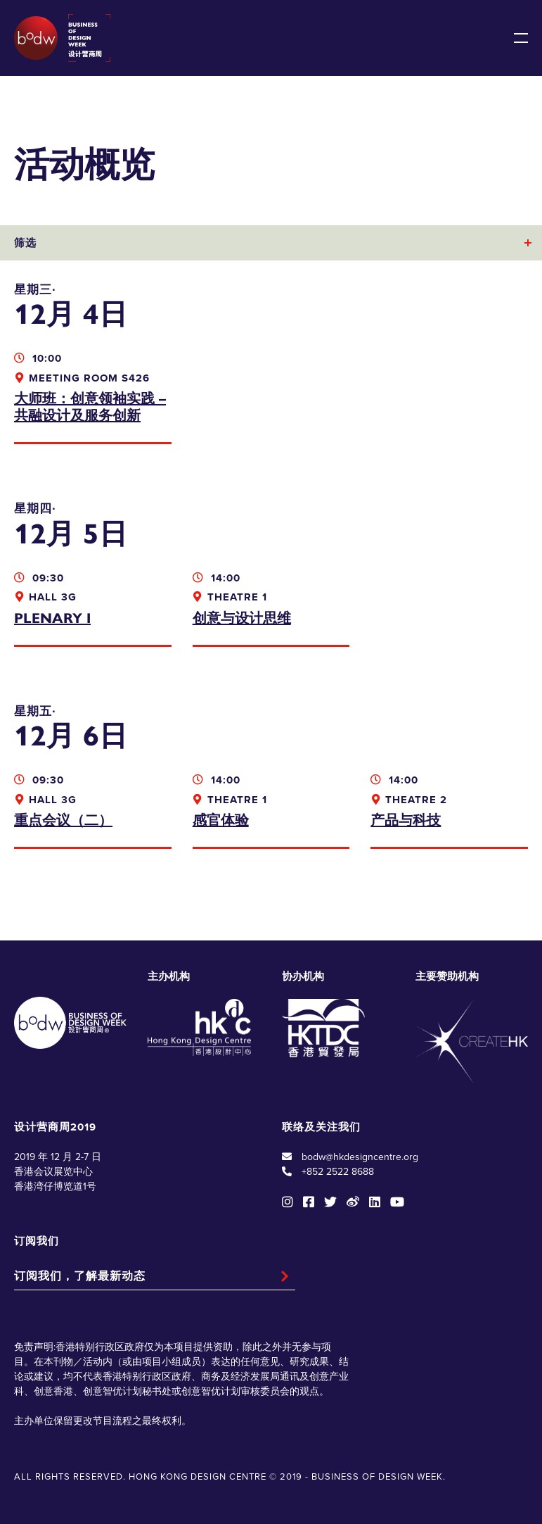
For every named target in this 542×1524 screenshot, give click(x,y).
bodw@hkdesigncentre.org (360, 1157)
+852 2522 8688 (338, 1172)
